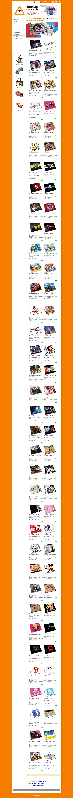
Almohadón (16, 19)
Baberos (15, 21)
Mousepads (16, 25)
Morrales (15, 45)
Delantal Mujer (17, 32)
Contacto (44, 789)
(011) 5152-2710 (42, 781)
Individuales (16, 36)
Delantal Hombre (17, 34)
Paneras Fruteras (17, 38)
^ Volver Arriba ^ (43, 776)
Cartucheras (16, 28)
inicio (14, 2)
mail (56, 1)
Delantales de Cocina (19, 64)
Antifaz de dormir (17, 47)
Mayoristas (36, 789)
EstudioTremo (38, 795)
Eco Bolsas (19, 87)
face (59, 1)
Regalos (28, 789)
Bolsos (15, 42)
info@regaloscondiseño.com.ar (36, 785)
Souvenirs (40, 789)
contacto (38, 2)
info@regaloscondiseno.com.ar (38, 783)
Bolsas (15, 40)
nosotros (20, 2)
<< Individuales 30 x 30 (38, 18)
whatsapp (53, 1)
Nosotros (32, 789)
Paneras (19, 110)
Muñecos (15, 23)
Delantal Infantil (17, 30)
